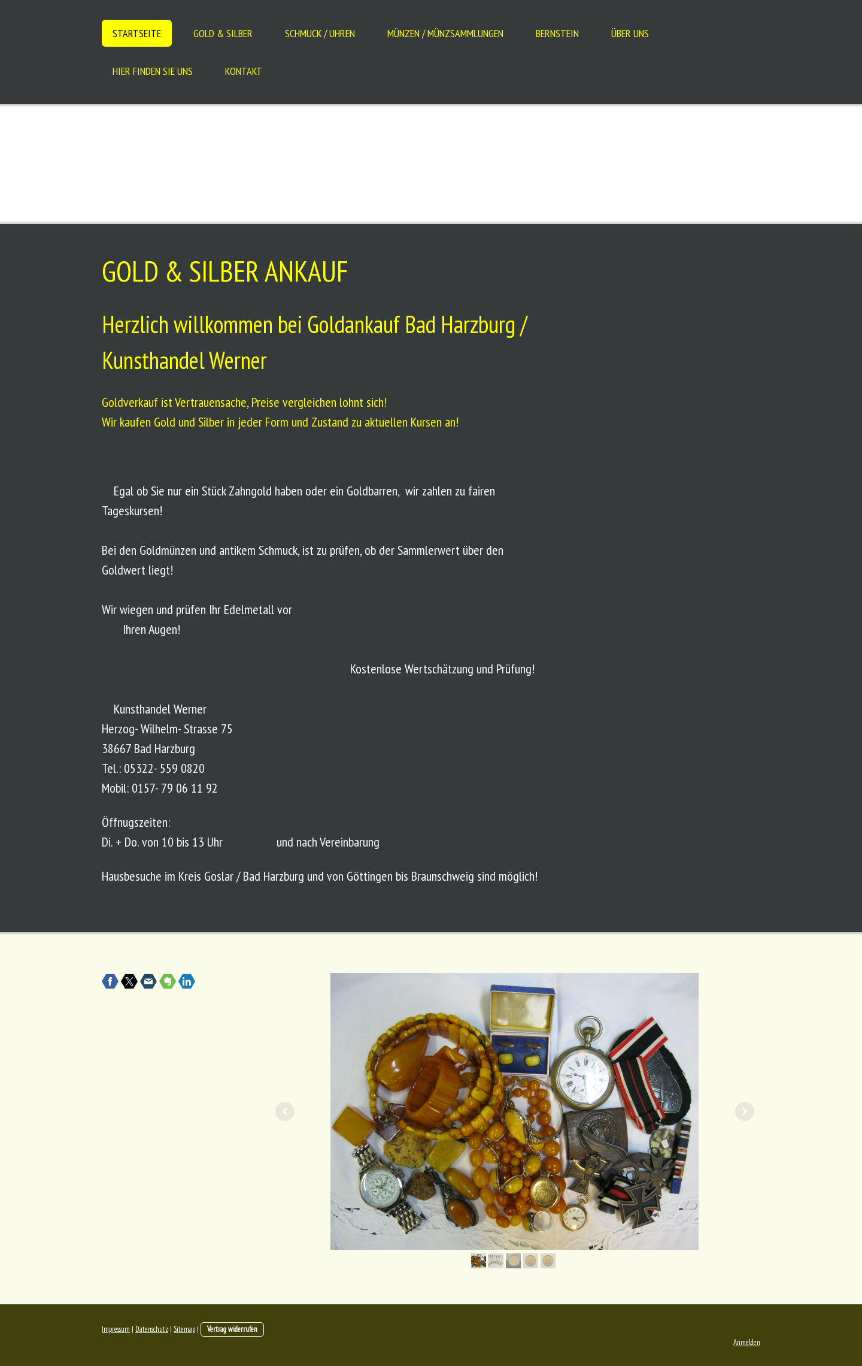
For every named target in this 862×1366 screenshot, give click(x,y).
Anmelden (746, 1342)
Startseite (137, 33)
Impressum (116, 1329)
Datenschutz (151, 1329)
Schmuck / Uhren (320, 33)
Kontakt (243, 71)
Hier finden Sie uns (153, 71)
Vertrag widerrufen (232, 1329)
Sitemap (184, 1329)
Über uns (630, 33)
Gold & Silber (223, 33)
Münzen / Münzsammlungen (445, 33)
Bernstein (557, 33)
